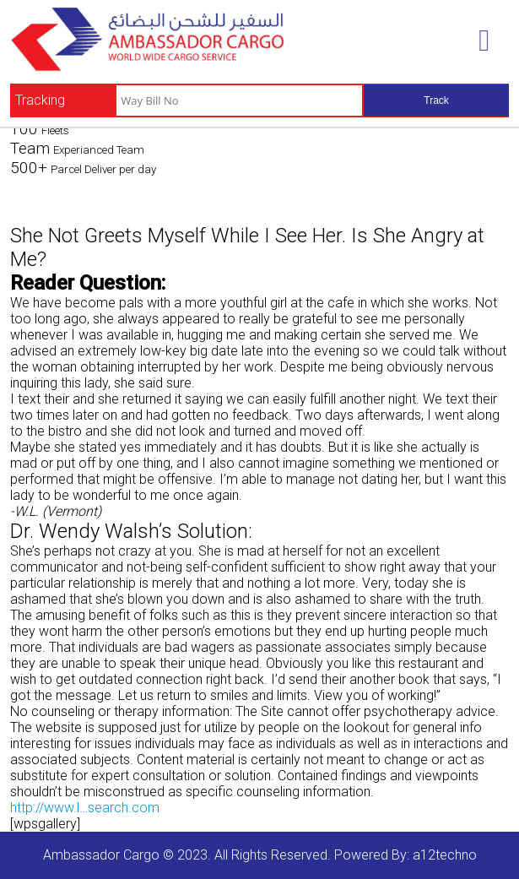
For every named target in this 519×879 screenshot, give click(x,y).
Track (436, 100)
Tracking (40, 100)
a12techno (445, 855)
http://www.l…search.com (84, 808)
